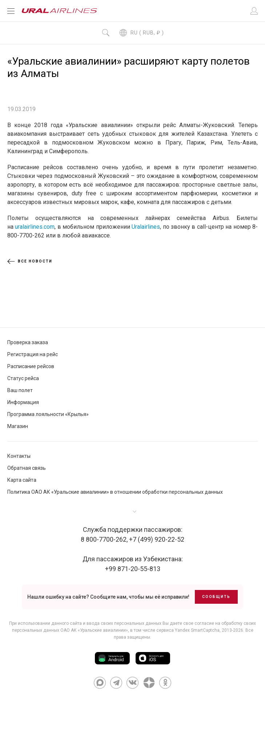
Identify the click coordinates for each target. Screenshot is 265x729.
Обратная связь (26, 468)
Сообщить (216, 597)
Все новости (29, 261)
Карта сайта (21, 480)
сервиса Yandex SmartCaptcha (188, 630)
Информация (23, 402)
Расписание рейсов (30, 366)
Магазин (17, 426)
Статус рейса (23, 378)
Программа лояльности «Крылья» (48, 414)
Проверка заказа (27, 342)
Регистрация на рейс (32, 354)
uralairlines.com (35, 226)
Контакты (19, 456)
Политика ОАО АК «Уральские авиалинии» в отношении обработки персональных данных (115, 492)
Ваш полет (20, 390)
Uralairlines (146, 226)
